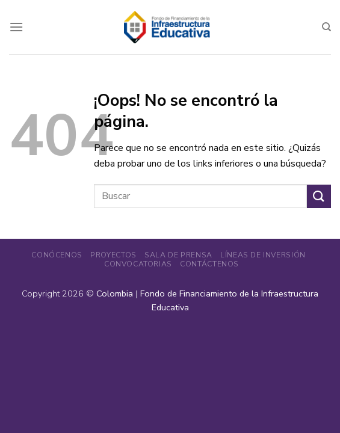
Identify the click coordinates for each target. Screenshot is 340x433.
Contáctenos (209, 264)
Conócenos (56, 255)
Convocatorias (138, 264)
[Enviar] (319, 196)
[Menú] (16, 26)
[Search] (326, 27)
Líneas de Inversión (263, 255)
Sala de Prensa (178, 255)
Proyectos (113, 255)
